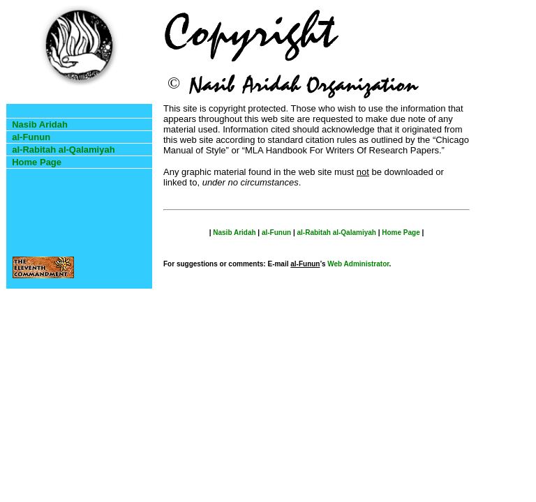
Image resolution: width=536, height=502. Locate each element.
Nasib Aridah (40, 124)
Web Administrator (358, 264)
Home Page (36, 162)
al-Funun (31, 137)
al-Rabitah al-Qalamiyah (63, 149)
